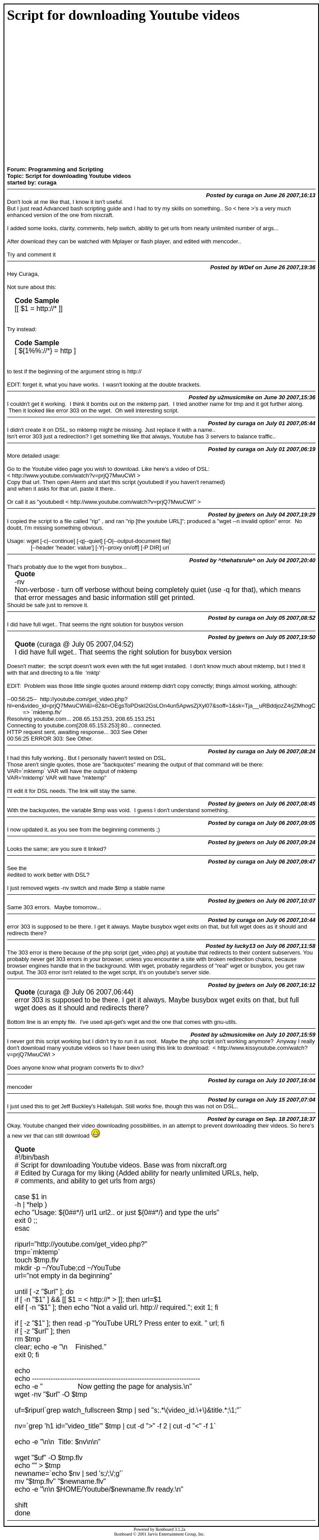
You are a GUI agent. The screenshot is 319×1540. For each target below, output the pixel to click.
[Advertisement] (52, 95)
